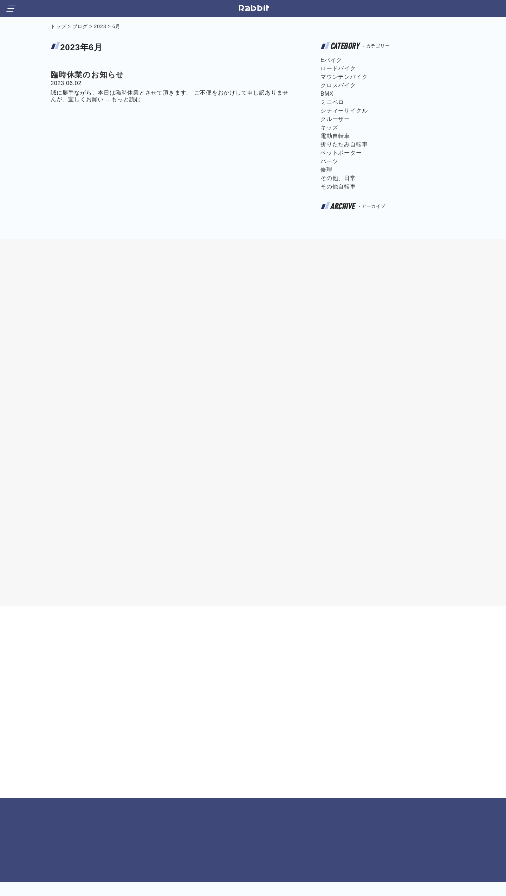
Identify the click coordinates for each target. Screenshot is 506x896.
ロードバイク (338, 68)
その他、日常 (338, 178)
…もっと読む (123, 99)
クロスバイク (338, 85)
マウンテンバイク (344, 77)
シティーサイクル (344, 111)
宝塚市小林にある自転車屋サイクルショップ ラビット (254, 8)
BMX (326, 94)
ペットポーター (341, 153)
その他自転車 (338, 187)
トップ (58, 26)
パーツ (329, 161)
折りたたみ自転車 (344, 144)
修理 (326, 170)
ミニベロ (332, 102)
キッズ (329, 127)
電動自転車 (335, 136)
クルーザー (335, 119)
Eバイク (331, 60)
